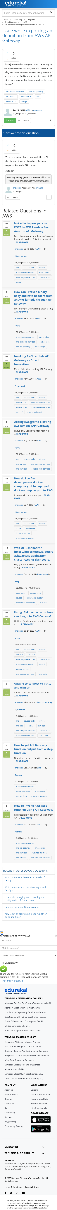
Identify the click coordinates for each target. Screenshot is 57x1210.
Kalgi (17, 581)
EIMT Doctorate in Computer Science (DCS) (24, 1078)
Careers (34, 1089)
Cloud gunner (21, 256)
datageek (37, 110)
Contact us (9, 1103)
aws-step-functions (39, 796)
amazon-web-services (15, 91)
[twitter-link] (11, 1193)
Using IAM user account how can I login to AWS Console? (33, 614)
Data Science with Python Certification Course (25, 1017)
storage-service (22, 669)
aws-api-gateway (36, 91)
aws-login (43, 674)
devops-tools (11, 101)
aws (38, 96)
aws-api (19, 282)
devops (24, 101)
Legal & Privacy (32, 1187)
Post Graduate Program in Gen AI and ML (23, 1046)
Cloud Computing (44, 702)
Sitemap (8, 1117)
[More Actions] (50, 120)
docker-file (30, 528)
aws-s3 (30, 725)
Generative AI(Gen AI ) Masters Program (22, 1042)
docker (19, 528)
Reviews (8, 1099)
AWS (28, 110)
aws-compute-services (25, 277)
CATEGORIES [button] (24, 1147)
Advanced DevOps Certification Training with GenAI (28, 1003)
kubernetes (20, 593)
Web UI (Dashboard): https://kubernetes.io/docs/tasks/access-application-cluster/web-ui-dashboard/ (33, 553)
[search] (51, 12)
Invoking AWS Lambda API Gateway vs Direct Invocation (32, 360)
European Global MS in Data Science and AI (24, 1073)
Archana (39, 188)
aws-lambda (44, 272)
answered (17, 188)
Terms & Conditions (13, 1187)
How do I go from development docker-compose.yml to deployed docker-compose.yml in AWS (33, 484)
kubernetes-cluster (35, 598)
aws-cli (42, 664)
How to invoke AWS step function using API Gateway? (33, 807)
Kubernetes (42, 574)
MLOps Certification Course (17, 1026)
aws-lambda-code (35, 412)
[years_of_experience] (28, 955)
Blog (7, 1108)
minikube (44, 602)
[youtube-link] (23, 1193)
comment (25, 120)
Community (10, 1112)
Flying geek (20, 386)
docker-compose (23, 533)
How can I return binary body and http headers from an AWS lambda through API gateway (33, 297)
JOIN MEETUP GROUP (12, 981)
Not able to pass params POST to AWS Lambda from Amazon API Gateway (32, 227)
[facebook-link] (5, 1193)
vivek (17, 638)
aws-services (26, 96)
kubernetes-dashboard (25, 602)
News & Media (11, 1094)
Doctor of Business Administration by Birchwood (26, 1051)
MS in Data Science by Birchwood (19, 1060)
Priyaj (17, 325)
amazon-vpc (11, 96)
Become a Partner (39, 1103)
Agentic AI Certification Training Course (22, 1007)
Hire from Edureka (39, 1108)
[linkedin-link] (17, 1193)
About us (9, 1089)
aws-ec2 (19, 412)
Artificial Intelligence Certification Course (23, 1030)
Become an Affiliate (39, 1099)
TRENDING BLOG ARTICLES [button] (24, 1153)
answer (11, 120)
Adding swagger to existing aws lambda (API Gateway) (32, 423)
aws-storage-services (25, 674)
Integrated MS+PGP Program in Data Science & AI (27, 1055)
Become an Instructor (40, 1094)
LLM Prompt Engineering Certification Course (25, 1012)
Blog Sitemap (10, 1121)
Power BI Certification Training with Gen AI (24, 1021)
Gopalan (21, 709)
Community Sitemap (14, 1126)
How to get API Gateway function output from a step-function (34, 749)
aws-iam (31, 654)
